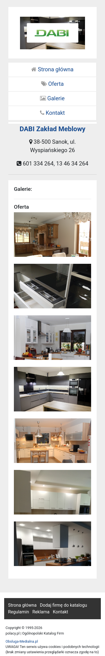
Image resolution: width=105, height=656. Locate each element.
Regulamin (18, 611)
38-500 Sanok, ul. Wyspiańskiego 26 (52, 145)
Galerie (52, 98)
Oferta (52, 84)
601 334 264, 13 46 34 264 (52, 163)
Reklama (40, 611)
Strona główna (52, 69)
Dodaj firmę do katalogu (63, 605)
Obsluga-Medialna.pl (22, 641)
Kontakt (52, 112)
